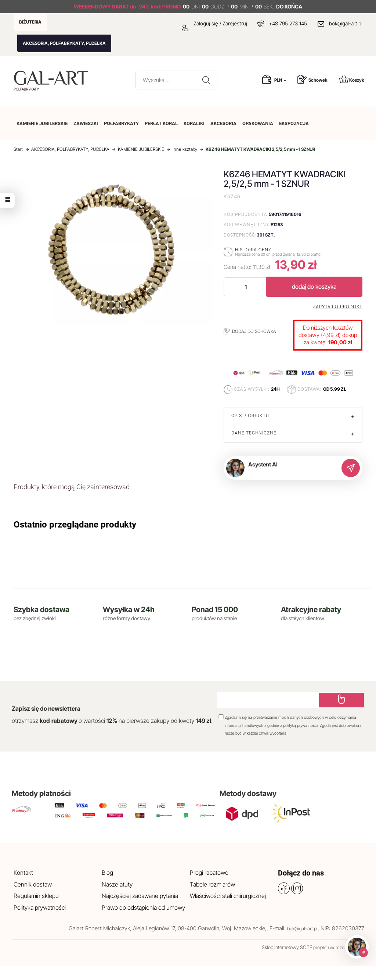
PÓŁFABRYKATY (121, 123)
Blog (107, 872)
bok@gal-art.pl (345, 23)
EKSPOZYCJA (294, 123)
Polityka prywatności (40, 907)
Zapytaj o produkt (337, 307)
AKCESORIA (223, 123)
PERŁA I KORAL (161, 123)
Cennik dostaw (33, 884)
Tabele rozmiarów (212, 884)
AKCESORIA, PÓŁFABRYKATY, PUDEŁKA (64, 43)
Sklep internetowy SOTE (287, 947)
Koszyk (351, 79)
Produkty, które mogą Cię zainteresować (71, 487)
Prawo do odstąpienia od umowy (143, 907)
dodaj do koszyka (314, 286)
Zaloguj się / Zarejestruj (214, 23)
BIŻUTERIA (30, 22)
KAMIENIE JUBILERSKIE (42, 123)
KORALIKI (194, 123)
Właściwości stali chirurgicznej (228, 895)
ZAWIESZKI (85, 123)
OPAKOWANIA (257, 123)
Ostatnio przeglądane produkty (75, 524)
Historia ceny (253, 249)
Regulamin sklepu (36, 895)
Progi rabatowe (209, 872)
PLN (280, 80)
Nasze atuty (117, 884)
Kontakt (23, 872)
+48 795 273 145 (288, 23)
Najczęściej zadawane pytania (140, 895)
